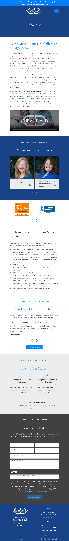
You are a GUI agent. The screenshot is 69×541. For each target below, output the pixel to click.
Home (20, 539)
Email (37, 449)
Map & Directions (49, 517)
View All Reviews (34, 347)
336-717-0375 (20, 520)
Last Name (39, 444)
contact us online (38, 405)
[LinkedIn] (53, 539)
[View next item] (36, 193)
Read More (44, 4)
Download (18, 385)
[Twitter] (45, 539)
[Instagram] (49, 539)
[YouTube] (56, 539)
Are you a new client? (17, 455)
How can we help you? (17, 460)
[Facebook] (41, 539)
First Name (14, 444)
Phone (13, 449)
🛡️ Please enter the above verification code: (23, 475)
